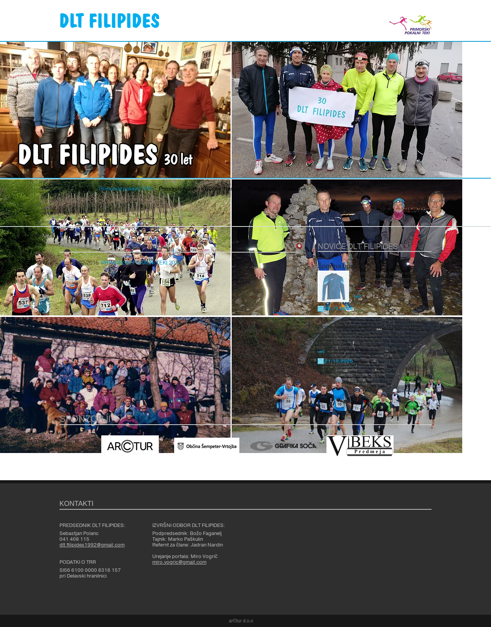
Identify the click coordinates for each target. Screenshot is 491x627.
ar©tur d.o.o (241, 621)
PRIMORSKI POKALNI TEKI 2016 (141, 262)
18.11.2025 (339, 308)
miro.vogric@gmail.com (179, 562)
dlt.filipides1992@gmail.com (92, 545)
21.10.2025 (339, 361)
